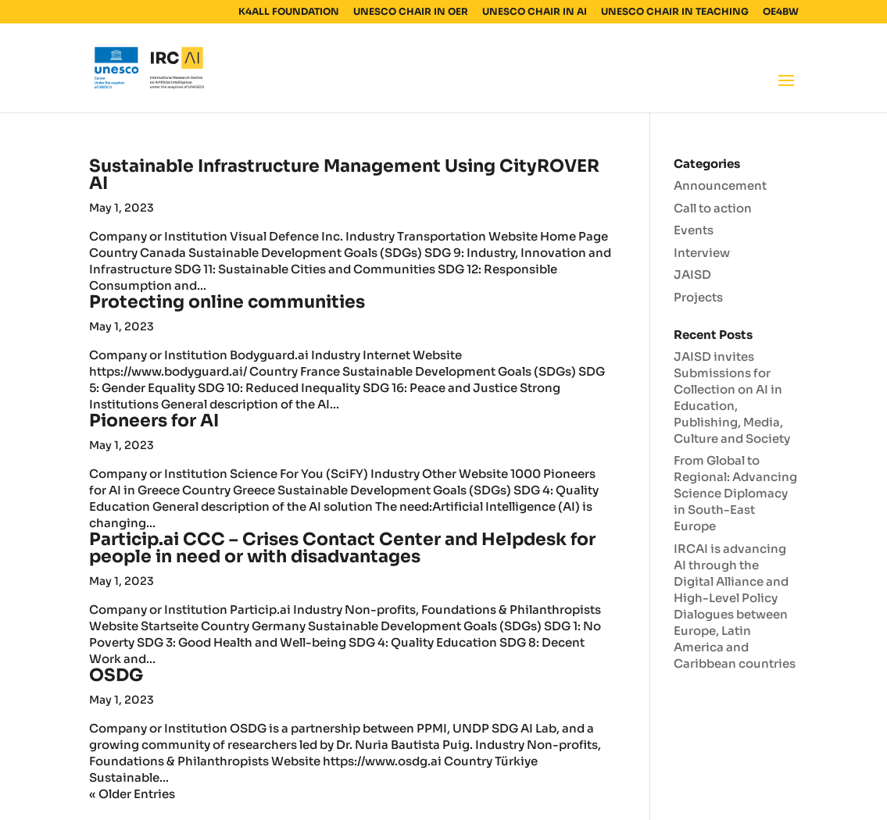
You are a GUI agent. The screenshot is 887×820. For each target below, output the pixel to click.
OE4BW (781, 12)
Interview (702, 252)
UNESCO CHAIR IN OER (410, 12)
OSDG (116, 675)
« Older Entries (132, 793)
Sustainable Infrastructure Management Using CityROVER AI (344, 174)
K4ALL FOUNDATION (288, 12)
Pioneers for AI (154, 420)
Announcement (720, 185)
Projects (698, 297)
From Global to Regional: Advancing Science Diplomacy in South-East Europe (735, 493)
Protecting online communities (227, 301)
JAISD (692, 274)
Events (694, 230)
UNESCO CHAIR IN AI (534, 12)
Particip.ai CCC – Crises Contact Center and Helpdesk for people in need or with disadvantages (342, 548)
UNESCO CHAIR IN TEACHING (675, 12)
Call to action (713, 208)
